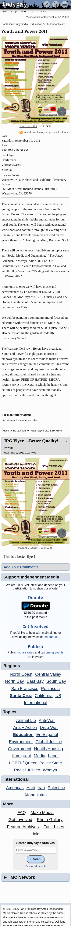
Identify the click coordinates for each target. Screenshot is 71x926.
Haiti (30, 787)
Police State (50, 763)
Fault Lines (53, 826)
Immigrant (21, 755)
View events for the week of (47, 17)
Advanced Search (35, 866)
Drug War (49, 727)
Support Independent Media (31, 577)
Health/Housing (48, 748)
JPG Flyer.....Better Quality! (31, 440)
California (44, 695)
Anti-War (47, 720)
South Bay (56, 681)
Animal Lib (26, 720)
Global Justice (48, 741)
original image (27, 548)
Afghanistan (35, 794)
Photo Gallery (50, 819)
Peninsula (50, 688)
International (35, 702)
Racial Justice (27, 770)
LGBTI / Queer (23, 763)
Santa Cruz (21, 695)
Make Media (42, 812)
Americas (14, 787)
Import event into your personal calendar (44, 132)
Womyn (50, 770)
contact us (51, 636)
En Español (47, 734)
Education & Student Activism (47, 24)
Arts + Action (25, 727)
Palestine (56, 787)
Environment (21, 741)
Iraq (41, 787)
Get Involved (20, 819)
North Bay (14, 681)
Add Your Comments (21, 567)
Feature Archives (23, 826)
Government (19, 748)
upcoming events (52, 652)
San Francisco (24, 688)
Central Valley (48, 674)
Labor (53, 755)
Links (35, 833)
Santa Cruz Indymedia (15, 24)
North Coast (21, 674)
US (58, 695)
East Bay (35, 681)
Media (39, 755)
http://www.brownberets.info (19, 420)
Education (23, 734)
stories (26, 652)
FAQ (21, 812)
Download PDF (28, 126)
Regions (11, 665)
